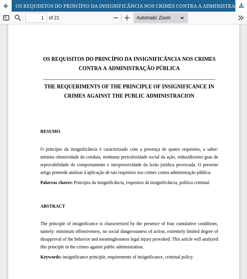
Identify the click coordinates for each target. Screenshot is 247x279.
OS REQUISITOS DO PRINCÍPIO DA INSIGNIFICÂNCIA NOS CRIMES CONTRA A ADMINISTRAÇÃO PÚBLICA (131, 5)
